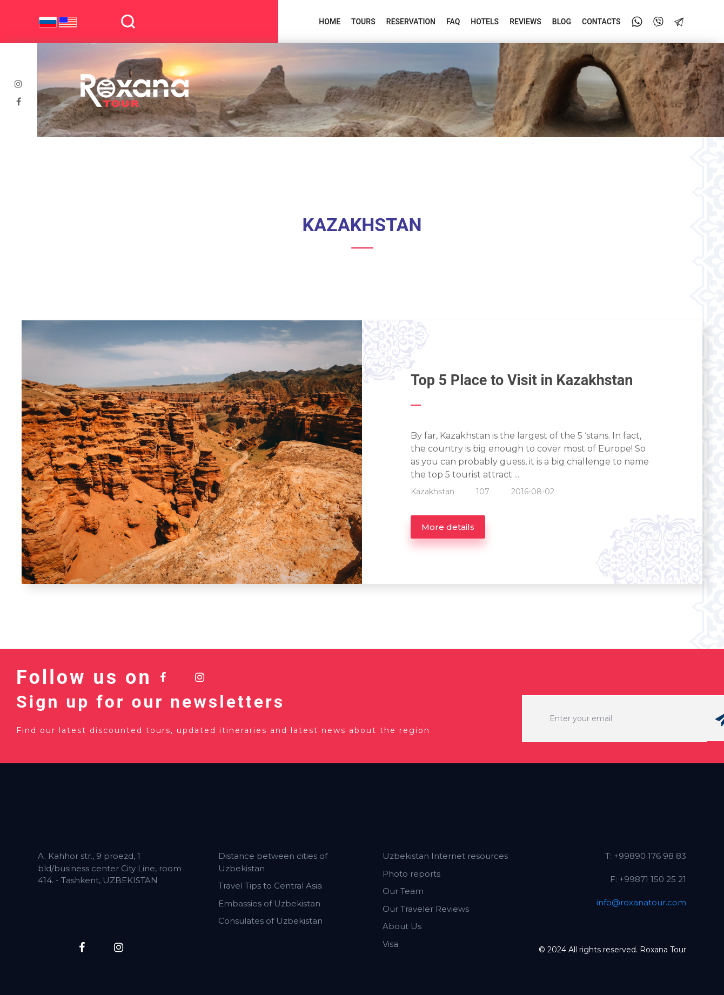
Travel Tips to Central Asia (270, 885)
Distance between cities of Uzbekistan (272, 862)
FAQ (453, 21)
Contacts (601, 21)
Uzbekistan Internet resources (445, 856)
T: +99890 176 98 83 (645, 856)
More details (447, 527)
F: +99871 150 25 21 (648, 879)
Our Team (403, 891)
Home (329, 21)
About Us (402, 926)
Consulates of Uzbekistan (270, 921)
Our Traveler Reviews (426, 909)
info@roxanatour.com (641, 902)
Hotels (485, 21)
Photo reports (411, 874)
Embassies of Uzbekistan (269, 903)
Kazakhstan (432, 491)
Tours (363, 21)
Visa (390, 944)
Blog (561, 21)
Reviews (525, 21)
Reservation (410, 21)
